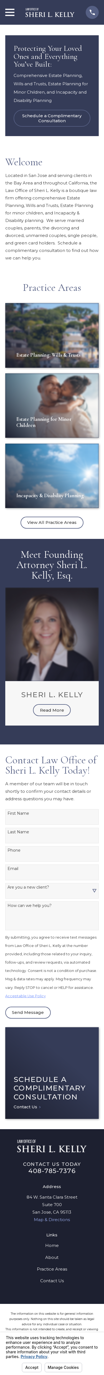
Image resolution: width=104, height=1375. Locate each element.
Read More (52, 710)
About (52, 1257)
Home (52, 1245)
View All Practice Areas (52, 522)
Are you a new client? (28, 887)
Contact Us (52, 1280)
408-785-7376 (52, 1171)
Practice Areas (52, 1269)
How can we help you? (29, 905)
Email (12, 868)
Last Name (18, 832)
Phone (14, 850)
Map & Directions (52, 1219)
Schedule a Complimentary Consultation (52, 118)
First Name (18, 813)
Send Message (28, 1012)
